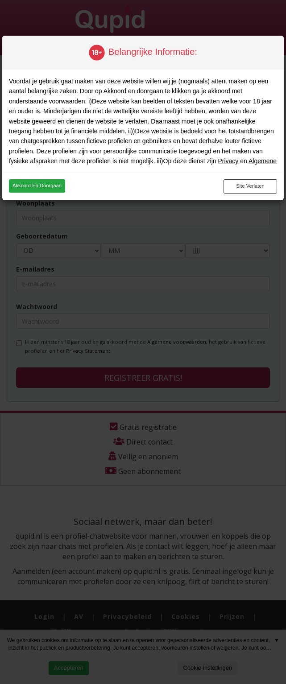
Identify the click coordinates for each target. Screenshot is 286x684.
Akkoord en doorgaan (37, 185)
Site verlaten (250, 186)
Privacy (228, 161)
